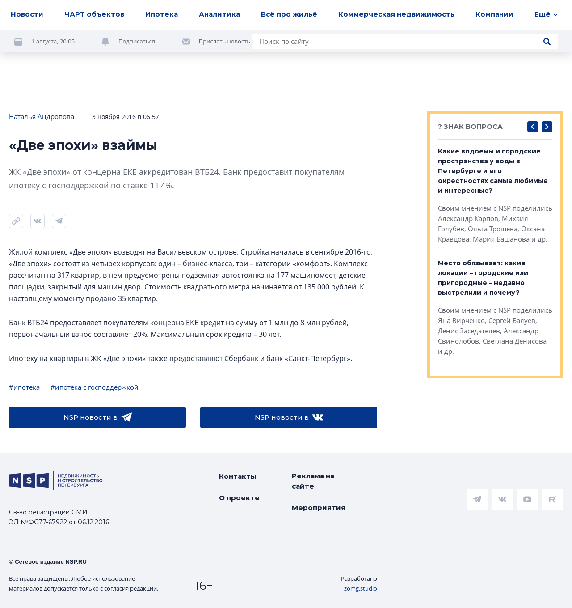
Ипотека (161, 14)
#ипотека (24, 387)
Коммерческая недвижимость (396, 14)
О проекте (239, 497)
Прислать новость (224, 41)
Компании (494, 14)
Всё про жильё (289, 14)
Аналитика (219, 14)
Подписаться (136, 41)
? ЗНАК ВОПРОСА (470, 126)
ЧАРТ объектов (94, 14)
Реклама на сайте (313, 481)
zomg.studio (360, 588)
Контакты (238, 476)
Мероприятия (318, 507)
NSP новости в (97, 417)
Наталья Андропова (41, 116)
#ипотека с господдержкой (94, 387)
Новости (27, 14)
